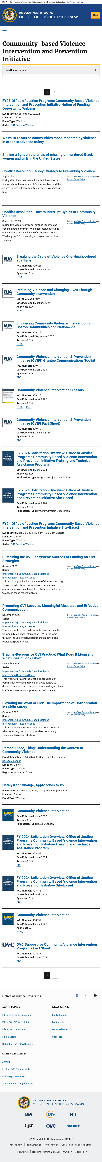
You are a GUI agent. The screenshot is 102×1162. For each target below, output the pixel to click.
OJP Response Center (13, 1076)
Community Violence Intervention (43, 811)
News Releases (60, 1029)
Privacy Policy (51, 1144)
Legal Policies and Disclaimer (76, 1144)
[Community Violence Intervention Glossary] (8, 396)
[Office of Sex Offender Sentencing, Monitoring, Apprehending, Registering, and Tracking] (73, 1128)
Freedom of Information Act (46, 1152)
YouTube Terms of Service (85, 176)
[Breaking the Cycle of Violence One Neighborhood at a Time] (8, 260)
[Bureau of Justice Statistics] (51, 1118)
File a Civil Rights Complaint (17, 1014)
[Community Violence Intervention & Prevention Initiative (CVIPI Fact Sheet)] (8, 423)
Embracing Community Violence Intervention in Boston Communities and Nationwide (54, 325)
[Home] (49, 15)
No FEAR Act (22, 1152)
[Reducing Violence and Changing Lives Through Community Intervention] (8, 293)
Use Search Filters (15, 70)
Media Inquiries (60, 1014)
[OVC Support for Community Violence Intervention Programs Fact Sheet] (8, 945)
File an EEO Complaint (14, 1029)
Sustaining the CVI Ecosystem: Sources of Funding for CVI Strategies (48, 559)
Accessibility (16, 1144)
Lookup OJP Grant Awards (16, 1069)
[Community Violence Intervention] (8, 815)
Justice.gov (81, 1152)
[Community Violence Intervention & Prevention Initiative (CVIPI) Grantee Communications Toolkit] (8, 360)
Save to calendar (11, 760)
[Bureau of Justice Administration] (28, 1116)
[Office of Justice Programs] (9, 15)
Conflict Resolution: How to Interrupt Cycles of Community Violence (49, 214)
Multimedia (58, 1022)
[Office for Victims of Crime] (51, 1128)
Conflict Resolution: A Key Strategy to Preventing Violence (48, 171)
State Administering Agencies (17, 1083)
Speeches (57, 1036)
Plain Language (33, 1144)
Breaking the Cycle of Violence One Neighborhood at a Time (56, 258)
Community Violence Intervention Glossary (50, 390)
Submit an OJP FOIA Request (17, 1044)
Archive (6, 1061)
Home (4, 31)
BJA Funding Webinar (22, 125)
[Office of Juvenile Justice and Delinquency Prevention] (29, 1128)
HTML (20, 277)
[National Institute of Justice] (73, 1116)
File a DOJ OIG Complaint (15, 1022)
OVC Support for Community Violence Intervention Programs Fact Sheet (57, 946)
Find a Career (9, 1036)
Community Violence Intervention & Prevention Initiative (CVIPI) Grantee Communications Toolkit (56, 359)
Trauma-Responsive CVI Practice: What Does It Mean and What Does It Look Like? (48, 656)
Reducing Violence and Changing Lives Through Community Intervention (54, 292)
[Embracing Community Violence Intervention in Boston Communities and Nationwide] (8, 326)
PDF (19, 377)
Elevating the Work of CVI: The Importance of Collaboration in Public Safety (49, 705)
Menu (95, 15)
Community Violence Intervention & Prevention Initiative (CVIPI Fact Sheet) (54, 422)
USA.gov (67, 1152)
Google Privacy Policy (76, 179)
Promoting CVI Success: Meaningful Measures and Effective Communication (50, 608)
